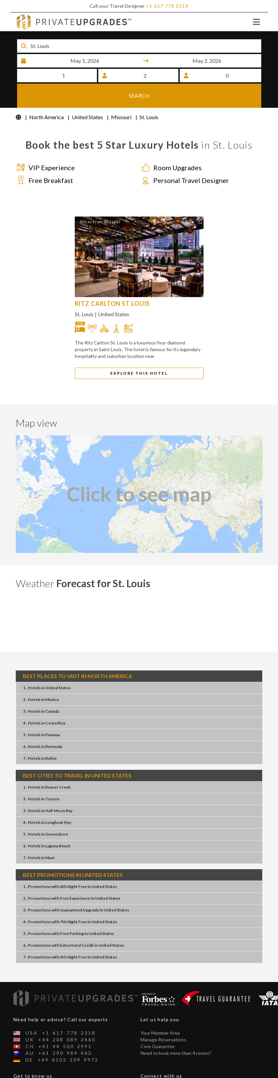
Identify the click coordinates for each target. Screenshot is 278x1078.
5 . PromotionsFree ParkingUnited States (68, 913)
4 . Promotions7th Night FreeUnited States (70, 901)
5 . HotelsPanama (41, 714)
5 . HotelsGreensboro (45, 813)
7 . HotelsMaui (38, 837)
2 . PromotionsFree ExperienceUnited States (71, 877)
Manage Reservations (163, 1019)
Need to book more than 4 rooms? (176, 1032)
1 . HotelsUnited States (47, 667)
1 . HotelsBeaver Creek (47, 766)
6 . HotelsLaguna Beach (46, 825)
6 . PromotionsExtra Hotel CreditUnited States (73, 924)
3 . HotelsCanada (41, 690)
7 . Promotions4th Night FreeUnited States (70, 936)
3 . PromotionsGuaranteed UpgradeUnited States (76, 889)
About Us (23, 1069)
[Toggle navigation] (256, 21)
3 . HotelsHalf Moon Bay (47, 790)
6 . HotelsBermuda (42, 726)
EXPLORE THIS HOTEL (139, 352)
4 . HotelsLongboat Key (47, 801)
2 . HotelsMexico (41, 679)
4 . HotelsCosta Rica (44, 702)
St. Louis (84, 293)
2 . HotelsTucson (41, 778)
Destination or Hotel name (57, 37)
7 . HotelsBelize (40, 737)
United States (113, 293)
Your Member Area (160, 1012)
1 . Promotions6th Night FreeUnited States (70, 866)
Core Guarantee (158, 1026)
